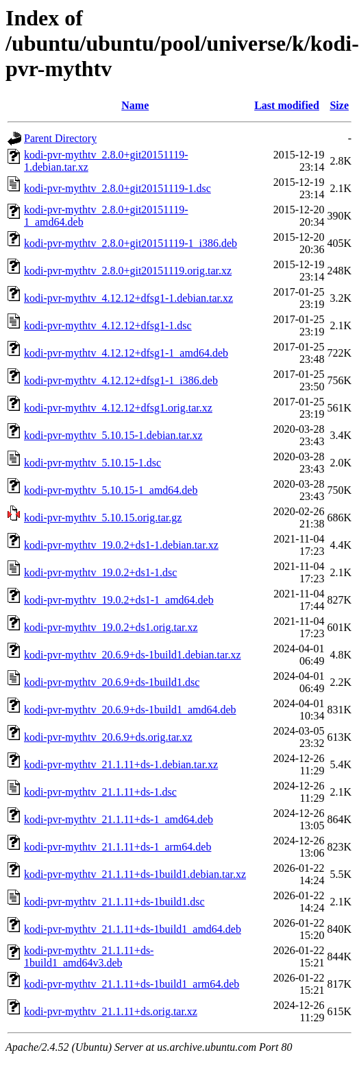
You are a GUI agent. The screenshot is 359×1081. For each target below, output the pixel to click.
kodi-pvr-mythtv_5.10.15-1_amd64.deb (110, 490)
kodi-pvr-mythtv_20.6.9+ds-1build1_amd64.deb (130, 709)
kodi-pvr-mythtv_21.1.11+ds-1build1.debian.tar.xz (135, 874)
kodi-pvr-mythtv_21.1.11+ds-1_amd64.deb (118, 819)
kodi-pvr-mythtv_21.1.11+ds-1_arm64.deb (117, 847)
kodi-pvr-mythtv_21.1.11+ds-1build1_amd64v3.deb (88, 957)
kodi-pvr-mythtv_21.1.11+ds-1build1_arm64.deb (131, 984)
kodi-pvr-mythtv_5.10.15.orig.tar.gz (103, 517)
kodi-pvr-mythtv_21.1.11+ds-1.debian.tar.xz (121, 764)
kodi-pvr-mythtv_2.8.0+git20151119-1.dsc (117, 188)
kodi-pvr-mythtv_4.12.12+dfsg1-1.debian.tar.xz (128, 298)
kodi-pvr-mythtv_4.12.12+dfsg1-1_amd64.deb (126, 353)
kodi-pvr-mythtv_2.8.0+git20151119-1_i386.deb (130, 243)
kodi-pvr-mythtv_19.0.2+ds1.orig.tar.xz (111, 627)
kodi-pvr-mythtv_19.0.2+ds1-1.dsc (100, 572)
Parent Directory (60, 138)
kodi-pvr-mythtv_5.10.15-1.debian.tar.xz (113, 435)
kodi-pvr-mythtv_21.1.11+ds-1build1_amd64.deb (132, 929)
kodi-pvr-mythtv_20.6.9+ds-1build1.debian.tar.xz (132, 655)
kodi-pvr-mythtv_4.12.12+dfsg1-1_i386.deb (121, 380)
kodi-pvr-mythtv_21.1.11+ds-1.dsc (100, 792)
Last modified (286, 105)
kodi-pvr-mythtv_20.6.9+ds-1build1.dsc (111, 682)
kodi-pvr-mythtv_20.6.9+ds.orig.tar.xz (108, 737)
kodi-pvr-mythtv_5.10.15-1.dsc (92, 462)
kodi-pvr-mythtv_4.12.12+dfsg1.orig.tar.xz (118, 408)
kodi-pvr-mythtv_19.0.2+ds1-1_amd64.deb (119, 600)
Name (135, 105)
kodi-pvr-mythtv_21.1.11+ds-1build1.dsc (114, 901)
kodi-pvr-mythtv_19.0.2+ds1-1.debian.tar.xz (121, 545)
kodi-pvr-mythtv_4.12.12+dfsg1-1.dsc (108, 325)
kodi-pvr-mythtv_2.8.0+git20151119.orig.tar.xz (128, 270)
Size (339, 105)
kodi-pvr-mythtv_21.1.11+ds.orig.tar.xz (110, 1011)
